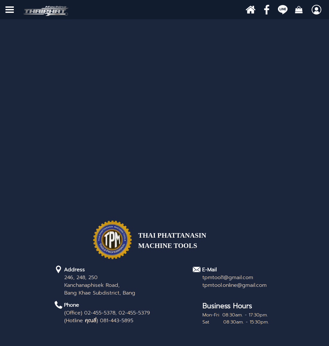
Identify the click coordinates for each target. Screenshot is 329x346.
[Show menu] (9, 9)
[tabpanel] (184, 244)
